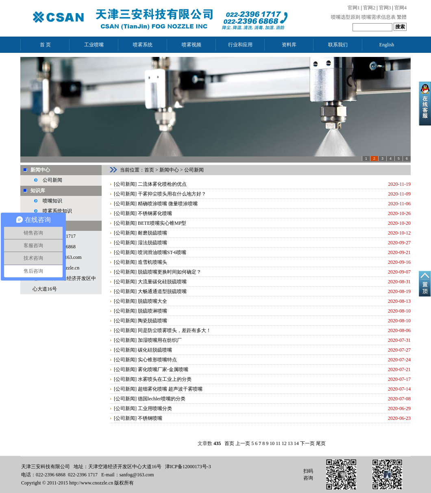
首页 (149, 170)
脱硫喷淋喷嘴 (152, 311)
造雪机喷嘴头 (152, 262)
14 (296, 443)
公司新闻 (52, 180)
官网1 (354, 8)
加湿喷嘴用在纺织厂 (160, 340)
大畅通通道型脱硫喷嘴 (162, 291)
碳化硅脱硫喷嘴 (155, 350)
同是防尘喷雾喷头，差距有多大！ (174, 330)
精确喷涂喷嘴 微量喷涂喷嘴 (168, 203)
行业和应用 (240, 45)
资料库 (289, 45)
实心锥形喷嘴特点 (157, 360)
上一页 (242, 443)
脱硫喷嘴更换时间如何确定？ (169, 272)
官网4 (400, 8)
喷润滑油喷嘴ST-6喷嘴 (162, 252)
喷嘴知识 (52, 201)
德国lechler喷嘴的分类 (161, 399)
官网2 (369, 8)
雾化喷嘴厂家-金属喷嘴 (163, 369)
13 (290, 443)
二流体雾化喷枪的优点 (162, 184)
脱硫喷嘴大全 (152, 301)
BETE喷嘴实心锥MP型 (162, 223)
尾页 (321, 443)
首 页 (45, 45)
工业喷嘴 (94, 45)
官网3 (385, 8)
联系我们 (338, 45)
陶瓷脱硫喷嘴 (152, 321)
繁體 (402, 17)
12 (284, 443)
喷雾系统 (142, 45)
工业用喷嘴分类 (155, 408)
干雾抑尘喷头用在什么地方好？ (172, 194)
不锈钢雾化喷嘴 (155, 213)
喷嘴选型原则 (345, 17)
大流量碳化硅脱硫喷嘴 (162, 282)
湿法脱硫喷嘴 (152, 242)
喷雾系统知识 (57, 211)
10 (272, 443)
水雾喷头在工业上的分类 (165, 379)
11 (278, 443)
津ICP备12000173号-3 (188, 466)
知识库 (37, 190)
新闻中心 (40, 170)
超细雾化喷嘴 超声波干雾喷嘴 (170, 389)
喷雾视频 (191, 45)
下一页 (307, 443)
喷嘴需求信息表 (378, 17)
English (386, 45)
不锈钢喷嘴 (150, 418)
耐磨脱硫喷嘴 (152, 233)
